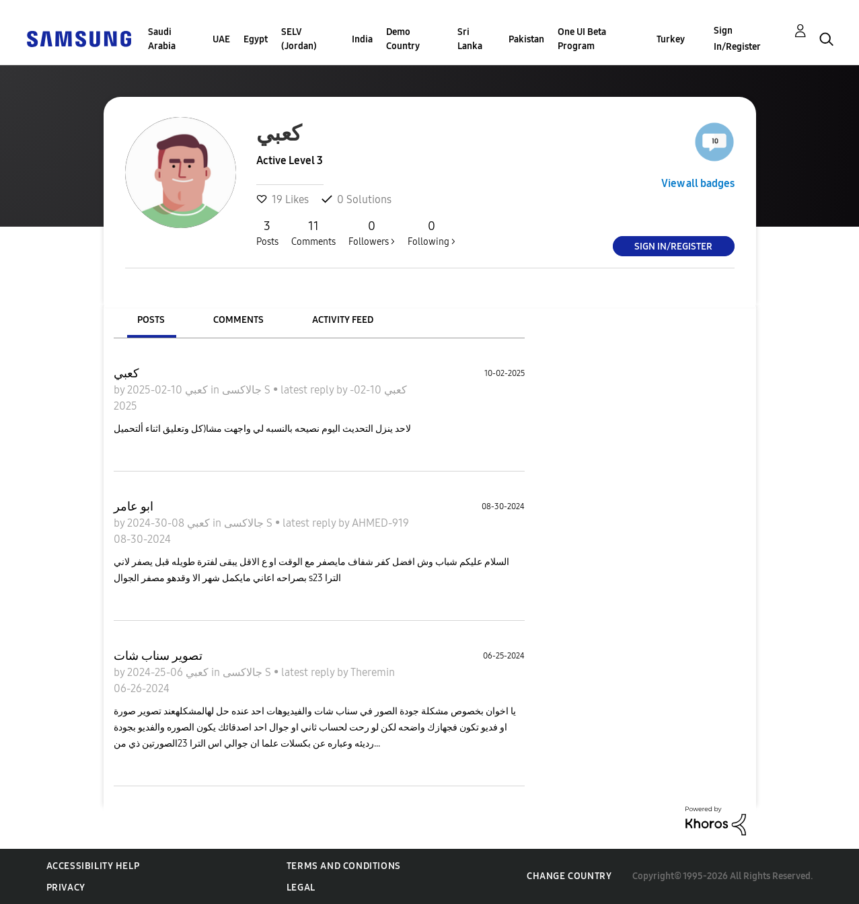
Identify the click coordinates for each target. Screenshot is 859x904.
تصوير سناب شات (158, 655)
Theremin (372, 672)
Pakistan (526, 39)
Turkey (671, 39)
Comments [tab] (238, 320)
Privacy (65, 887)
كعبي (126, 373)
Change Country (569, 876)
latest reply (308, 389)
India (362, 39)
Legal (301, 887)
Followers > (371, 233)
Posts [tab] (151, 320)
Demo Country (403, 39)
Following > (431, 233)
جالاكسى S (247, 389)
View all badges (698, 183)
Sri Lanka (469, 39)
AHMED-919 (380, 523)
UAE (221, 39)
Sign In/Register (737, 38)
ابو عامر (133, 506)
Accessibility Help (93, 866)
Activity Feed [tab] (342, 320)
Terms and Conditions (344, 866)
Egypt (256, 39)
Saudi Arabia (162, 39)
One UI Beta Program (582, 39)
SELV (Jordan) (299, 39)
